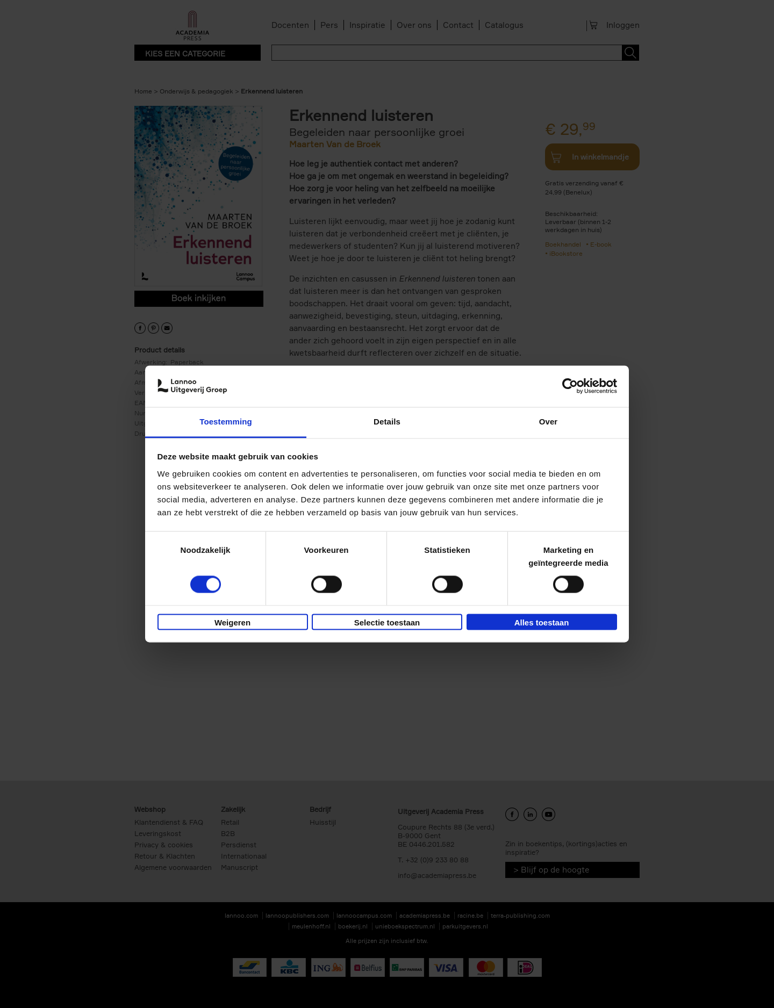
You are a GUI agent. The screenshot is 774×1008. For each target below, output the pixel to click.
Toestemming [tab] (225, 421)
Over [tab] (548, 421)
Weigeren (232, 622)
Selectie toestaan (387, 622)
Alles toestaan (541, 622)
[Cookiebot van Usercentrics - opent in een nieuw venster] (570, 386)
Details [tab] (387, 421)
